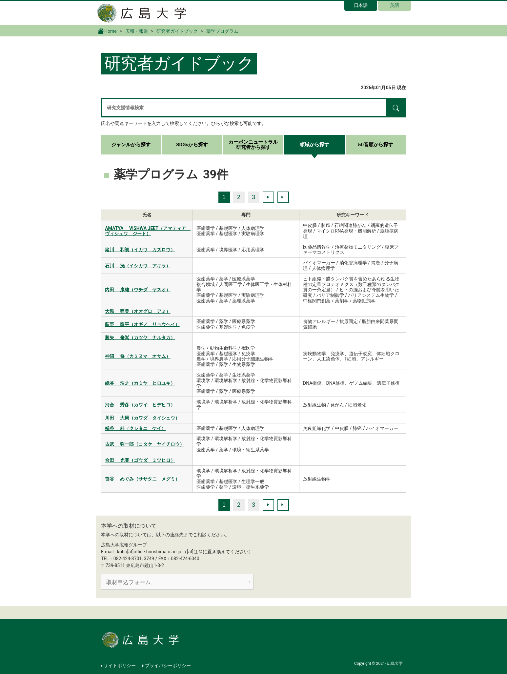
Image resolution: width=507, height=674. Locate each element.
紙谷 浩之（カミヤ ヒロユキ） (140, 383)
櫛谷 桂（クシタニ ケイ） (135, 428)
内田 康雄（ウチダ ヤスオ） (137, 289)
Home (107, 30)
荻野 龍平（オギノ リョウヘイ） (142, 324)
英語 (394, 5)
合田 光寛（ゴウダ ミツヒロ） (140, 460)
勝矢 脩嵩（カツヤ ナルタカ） (140, 337)
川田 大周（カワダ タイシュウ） (142, 417)
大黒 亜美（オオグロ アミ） (137, 311)
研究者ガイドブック (177, 31)
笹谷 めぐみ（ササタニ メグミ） (142, 478)
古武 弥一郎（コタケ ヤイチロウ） (144, 444)
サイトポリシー (120, 665)
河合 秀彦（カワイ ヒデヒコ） (140, 404)
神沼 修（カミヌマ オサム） (137, 356)
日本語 (361, 5)
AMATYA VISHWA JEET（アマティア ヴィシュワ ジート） (148, 231)
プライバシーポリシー (168, 665)
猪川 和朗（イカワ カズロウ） (140, 249)
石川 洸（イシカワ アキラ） (137, 265)
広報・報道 (136, 31)
